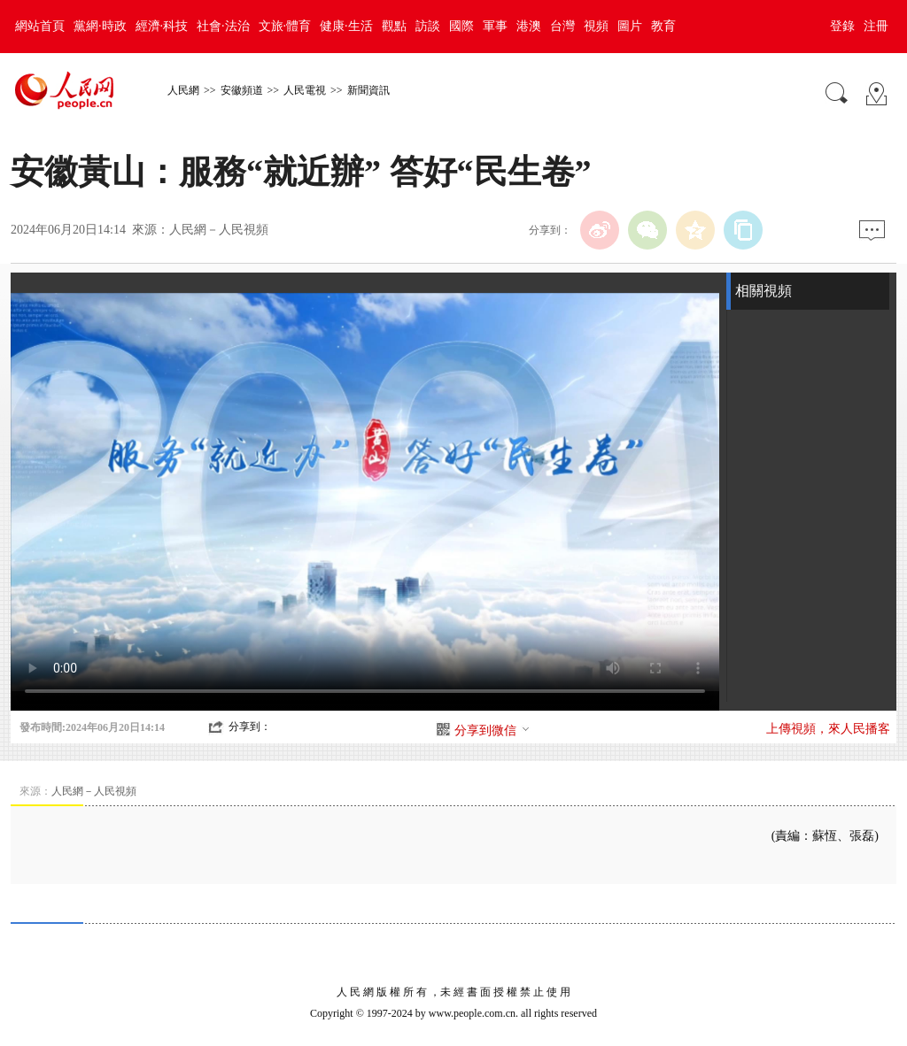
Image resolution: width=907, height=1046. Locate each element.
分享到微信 (492, 730)
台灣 (562, 26)
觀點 (394, 26)
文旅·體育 (285, 26)
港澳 (528, 26)
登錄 (842, 26)
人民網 (183, 90)
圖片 (629, 26)
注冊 (876, 26)
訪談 (427, 26)
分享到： (250, 726)
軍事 (495, 26)
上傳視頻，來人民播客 (828, 728)
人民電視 (304, 90)
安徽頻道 (242, 90)
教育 (663, 26)
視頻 (596, 26)
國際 (461, 26)
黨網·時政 (100, 26)
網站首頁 (40, 26)
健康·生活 (346, 26)
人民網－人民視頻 (218, 229)
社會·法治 (223, 26)
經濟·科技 (162, 26)
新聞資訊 (368, 90)
